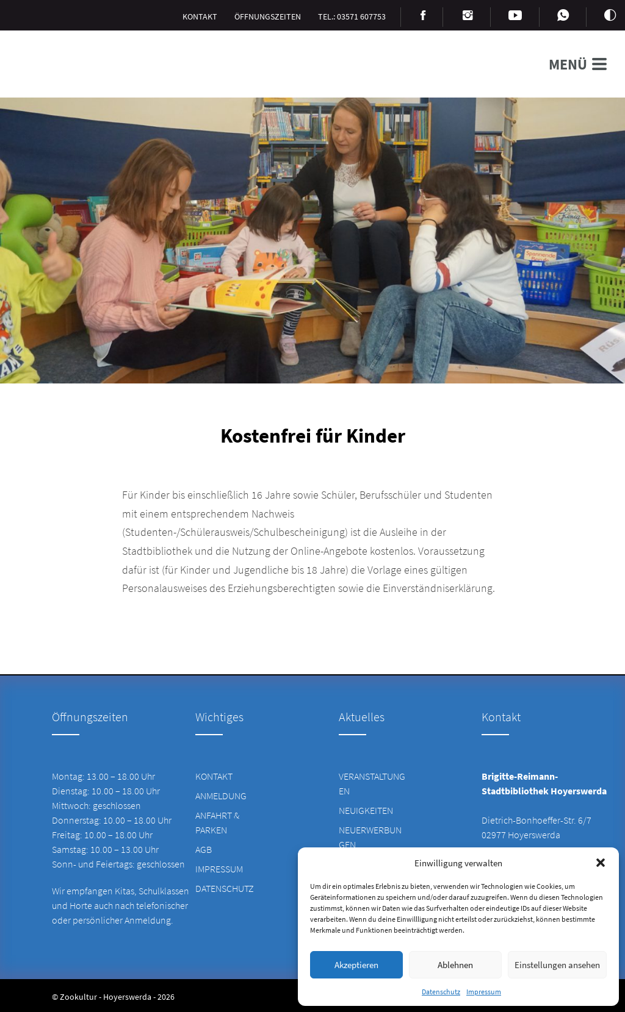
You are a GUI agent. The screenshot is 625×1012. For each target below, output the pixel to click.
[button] (600, 863)
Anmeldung (221, 795)
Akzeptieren (356, 965)
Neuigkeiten (366, 810)
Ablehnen (455, 965)
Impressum (483, 991)
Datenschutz (441, 991)
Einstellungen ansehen (557, 965)
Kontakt (214, 776)
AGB (203, 849)
